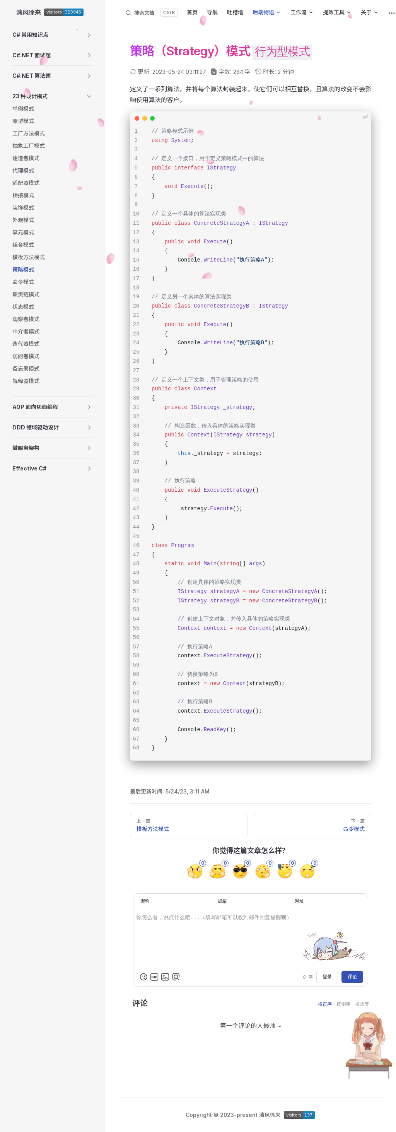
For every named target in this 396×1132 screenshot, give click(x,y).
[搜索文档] (151, 12)
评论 (352, 977)
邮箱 (222, 901)
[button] (52, 35)
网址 (299, 901)
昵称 (145, 901)
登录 (327, 977)
